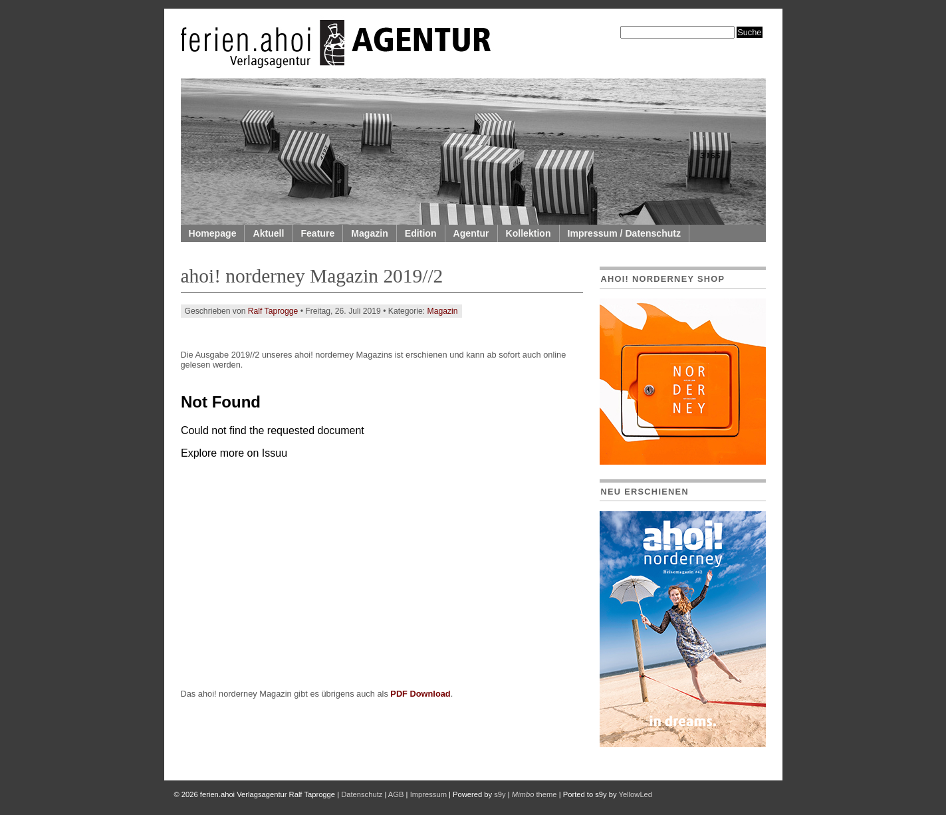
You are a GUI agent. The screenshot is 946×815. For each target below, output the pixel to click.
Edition (421, 233)
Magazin (369, 233)
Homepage (213, 233)
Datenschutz (361, 794)
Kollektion (528, 233)
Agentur (471, 233)
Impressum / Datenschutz (624, 233)
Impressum (428, 794)
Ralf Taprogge (273, 311)
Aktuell (268, 233)
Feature (317, 233)
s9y (499, 794)
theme (534, 794)
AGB (396, 794)
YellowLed (635, 794)
